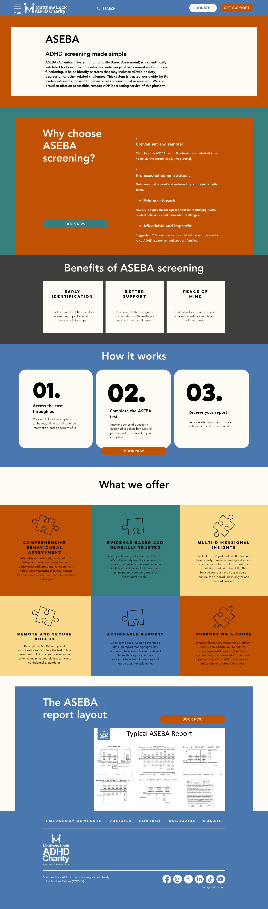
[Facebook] (166, 879)
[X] (188, 879)
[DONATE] (203, 8)
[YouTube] (220, 879)
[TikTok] (210, 879)
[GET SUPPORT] (237, 8)
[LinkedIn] (199, 879)
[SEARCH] (121, 8)
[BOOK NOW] (75, 224)
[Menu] (18, 8)
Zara (222, 887)
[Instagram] (177, 879)
